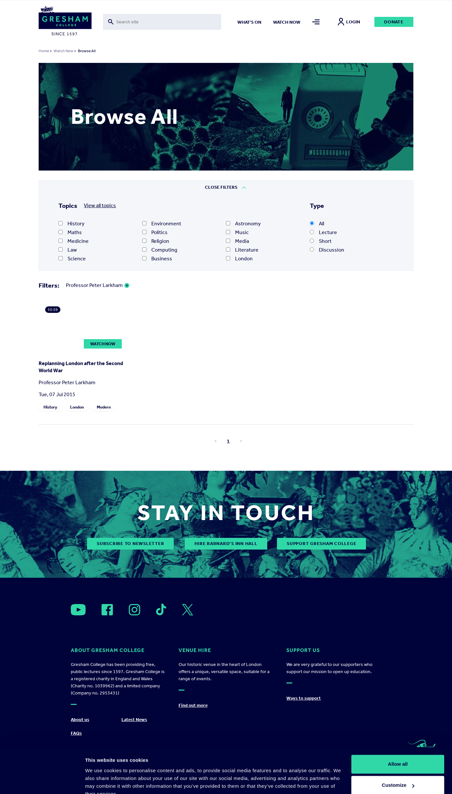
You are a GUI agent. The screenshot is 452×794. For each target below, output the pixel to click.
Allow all (398, 733)
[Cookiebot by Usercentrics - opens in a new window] (42, 781)
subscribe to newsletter (130, 543)
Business (157, 258)
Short (321, 241)
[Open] (78, 609)
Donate (394, 22)
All (317, 223)
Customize (398, 754)
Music (237, 232)
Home (44, 51)
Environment (161, 223)
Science (72, 258)
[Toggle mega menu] (315, 22)
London (239, 258)
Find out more (193, 705)
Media (237, 241)
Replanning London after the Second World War (81, 366)
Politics (155, 232)
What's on (249, 22)
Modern (104, 407)
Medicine (73, 241)
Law (67, 250)
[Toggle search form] (162, 22)
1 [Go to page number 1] (228, 441)
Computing (159, 250)
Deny (398, 776)
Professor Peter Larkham (94, 285)
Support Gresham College (321, 543)
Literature (242, 250)
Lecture (323, 232)
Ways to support (303, 698)
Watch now (286, 22)
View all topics (100, 205)
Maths (70, 232)
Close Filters (221, 187)
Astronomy (243, 223)
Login (349, 22)
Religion (155, 241)
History (71, 223)
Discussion (327, 250)
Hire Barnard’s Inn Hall (226, 543)
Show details (100, 781)
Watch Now (63, 51)
